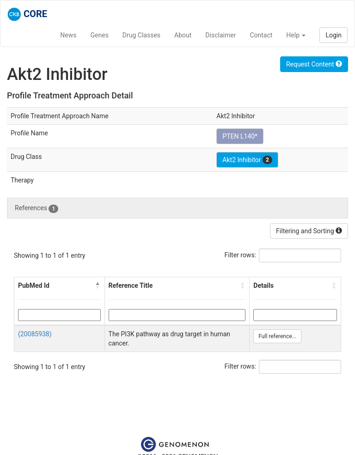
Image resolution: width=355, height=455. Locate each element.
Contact (261, 35)
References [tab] (36, 208)
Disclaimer (220, 35)
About (182, 35)
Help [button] (296, 35)
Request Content (314, 64)
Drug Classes (141, 35)
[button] (98, 285)
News (68, 35)
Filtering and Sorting (309, 231)
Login (333, 35)
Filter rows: (241, 255)
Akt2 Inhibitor (247, 160)
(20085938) (35, 334)
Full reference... (277, 336)
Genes (100, 35)
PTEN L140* (239, 136)
